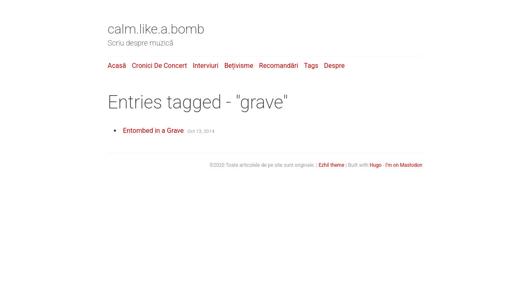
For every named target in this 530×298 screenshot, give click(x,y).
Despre (334, 66)
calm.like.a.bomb (156, 29)
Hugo (376, 165)
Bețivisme (238, 66)
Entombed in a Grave (153, 131)
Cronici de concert (159, 66)
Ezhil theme (331, 165)
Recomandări (278, 66)
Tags (311, 66)
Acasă (117, 66)
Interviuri (205, 66)
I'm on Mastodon (403, 165)
